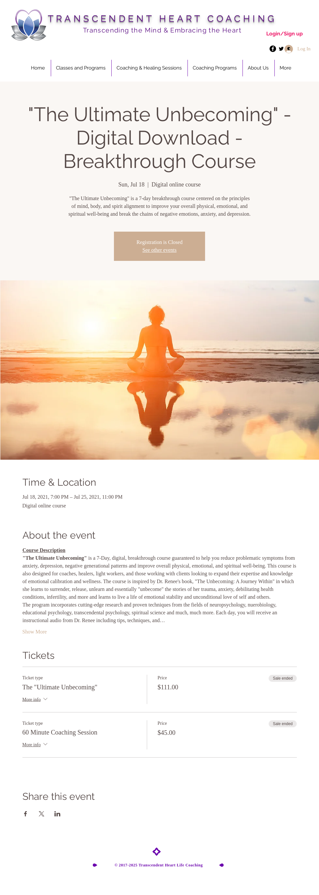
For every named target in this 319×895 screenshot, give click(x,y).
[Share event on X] (41, 813)
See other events (160, 250)
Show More (34, 631)
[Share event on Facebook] (25, 813)
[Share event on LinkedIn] (57, 813)
